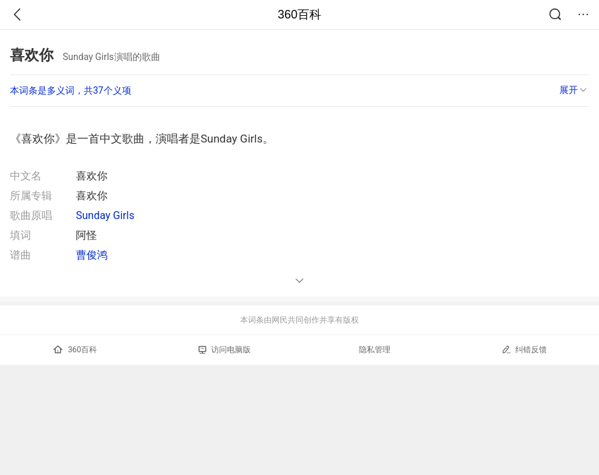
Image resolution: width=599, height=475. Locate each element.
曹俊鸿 (92, 255)
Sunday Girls (105, 215)
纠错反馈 (524, 349)
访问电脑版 (225, 349)
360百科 (299, 14)
